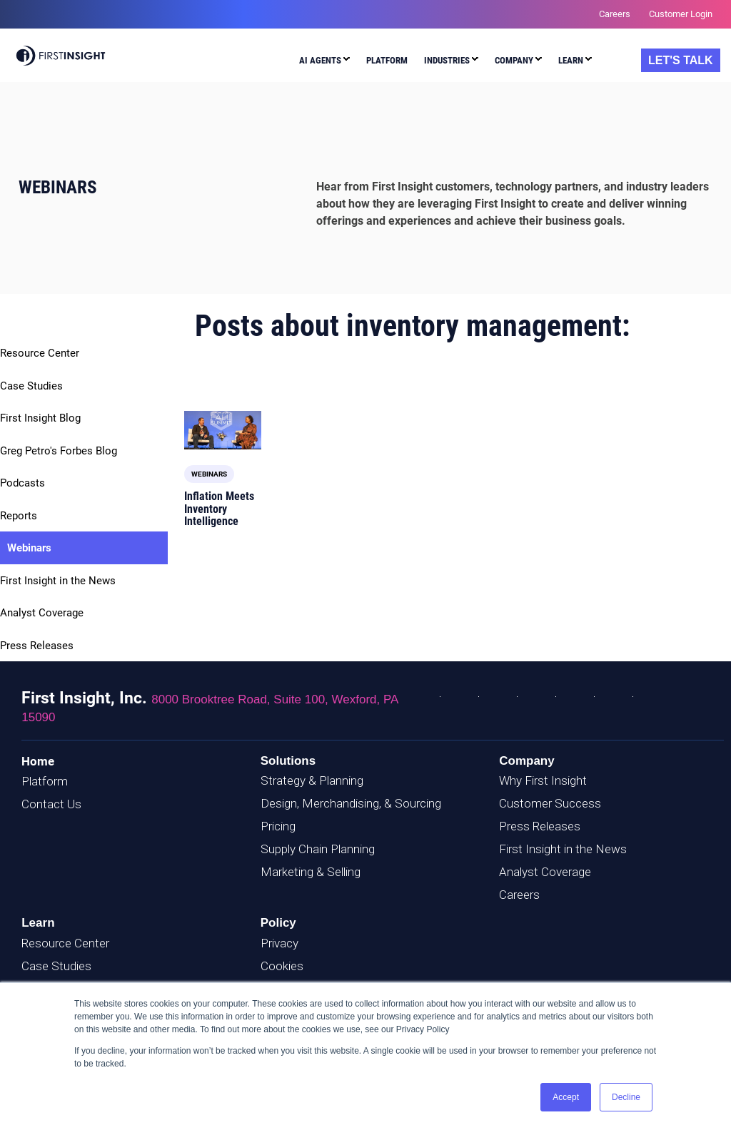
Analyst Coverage (42, 612)
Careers (519, 894)
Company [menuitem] (514, 60)
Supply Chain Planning (318, 849)
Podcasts (22, 483)
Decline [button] (626, 1097)
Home (37, 761)
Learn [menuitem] (570, 60)
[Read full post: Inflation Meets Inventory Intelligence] (222, 430)
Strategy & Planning (312, 780)
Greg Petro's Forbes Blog (58, 450)
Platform (44, 781)
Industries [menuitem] (447, 60)
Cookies (282, 966)
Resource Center (39, 353)
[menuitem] (324, 62)
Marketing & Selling (311, 872)
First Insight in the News (58, 580)
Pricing (278, 826)
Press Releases (37, 645)
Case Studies (31, 386)
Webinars (29, 547)
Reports (18, 515)
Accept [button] (566, 1097)
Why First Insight (543, 780)
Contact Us (51, 804)
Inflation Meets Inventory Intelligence (219, 508)
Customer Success (550, 803)
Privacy (279, 943)
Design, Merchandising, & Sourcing (351, 803)
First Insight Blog (40, 418)
